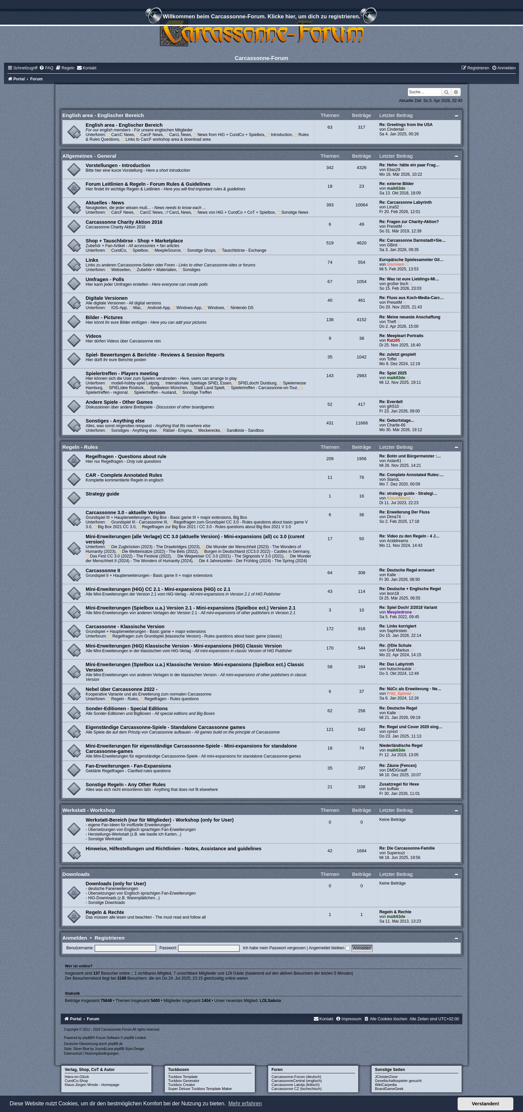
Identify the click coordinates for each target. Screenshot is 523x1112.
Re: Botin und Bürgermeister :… (410, 456)
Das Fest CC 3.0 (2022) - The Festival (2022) (128, 556)
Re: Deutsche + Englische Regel (410, 589)
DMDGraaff (397, 770)
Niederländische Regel (401, 745)
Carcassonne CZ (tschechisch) (297, 1089)
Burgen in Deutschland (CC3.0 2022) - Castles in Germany (254, 551)
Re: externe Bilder (396, 183)
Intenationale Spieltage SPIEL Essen (196, 383)
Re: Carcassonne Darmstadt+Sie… (412, 240)
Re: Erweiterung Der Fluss (404, 512)
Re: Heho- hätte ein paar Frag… (409, 165)
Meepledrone (399, 612)
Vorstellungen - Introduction (118, 165)
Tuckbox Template (183, 1077)
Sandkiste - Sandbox (243, 430)
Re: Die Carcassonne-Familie (407, 848)
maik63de (396, 188)
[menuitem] (46, 68)
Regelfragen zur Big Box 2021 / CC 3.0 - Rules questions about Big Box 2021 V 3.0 (214, 526)
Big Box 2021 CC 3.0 (114, 526)
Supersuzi (396, 853)
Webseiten (118, 269)
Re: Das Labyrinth (396, 664)
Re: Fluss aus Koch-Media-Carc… (411, 297)
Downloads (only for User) (116, 883)
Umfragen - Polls (105, 279)
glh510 (393, 406)
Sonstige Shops (199, 250)
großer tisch (397, 283)
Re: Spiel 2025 (393, 373)
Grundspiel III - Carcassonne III (137, 522)
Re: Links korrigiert (397, 626)
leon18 (393, 593)
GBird (392, 245)
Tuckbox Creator (181, 1085)
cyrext (392, 731)
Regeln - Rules (80, 447)
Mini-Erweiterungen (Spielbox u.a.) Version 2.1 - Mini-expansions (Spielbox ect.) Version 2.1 (191, 608)
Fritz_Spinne (399, 693)
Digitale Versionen (107, 298)
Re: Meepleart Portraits (401, 335)
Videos (93, 336)
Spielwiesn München (166, 387)
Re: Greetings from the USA (406, 124)
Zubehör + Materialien (154, 269)
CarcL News (178, 134)
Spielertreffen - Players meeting (122, 373)
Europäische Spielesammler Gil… (411, 259)
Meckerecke (207, 430)
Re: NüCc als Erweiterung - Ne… (410, 689)
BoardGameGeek (389, 1089)
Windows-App (186, 307)
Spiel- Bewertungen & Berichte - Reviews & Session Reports (155, 354)
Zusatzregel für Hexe (399, 784)
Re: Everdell (391, 401)
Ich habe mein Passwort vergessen (274, 948)
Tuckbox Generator (183, 1081)
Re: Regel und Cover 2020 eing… (411, 727)
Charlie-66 (396, 425)
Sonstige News (293, 212)
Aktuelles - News (105, 202)
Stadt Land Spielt (206, 387)
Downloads (76, 874)
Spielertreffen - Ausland (153, 392)
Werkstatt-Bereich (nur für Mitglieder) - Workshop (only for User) (160, 820)
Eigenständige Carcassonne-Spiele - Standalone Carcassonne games (165, 727)
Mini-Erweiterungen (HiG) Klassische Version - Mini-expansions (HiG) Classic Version (184, 646)
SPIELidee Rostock (123, 387)
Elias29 (393, 169)
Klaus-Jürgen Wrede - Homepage (92, 1085)
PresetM (394, 226)
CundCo (116, 250)
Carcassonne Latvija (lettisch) (296, 1085)
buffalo (393, 789)
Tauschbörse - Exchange (242, 250)
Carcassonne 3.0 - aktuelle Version (125, 512)
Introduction (279, 134)
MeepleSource (165, 250)
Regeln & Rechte (105, 912)
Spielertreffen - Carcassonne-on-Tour (261, 387)
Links (92, 260)
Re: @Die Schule (395, 645)
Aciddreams (397, 540)
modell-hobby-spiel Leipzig (133, 383)
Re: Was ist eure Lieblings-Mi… (409, 279)
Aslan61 (394, 460)
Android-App (156, 307)
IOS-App (117, 307)
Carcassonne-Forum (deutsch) (296, 1077)
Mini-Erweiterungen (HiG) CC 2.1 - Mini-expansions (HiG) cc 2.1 (158, 589)
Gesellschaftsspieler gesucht (398, 1081)
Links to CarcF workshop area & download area (166, 139)
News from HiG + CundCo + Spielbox (228, 134)
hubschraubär (399, 669)
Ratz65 (393, 340)
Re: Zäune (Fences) (398, 765)
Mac (135, 307)
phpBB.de (115, 1044)
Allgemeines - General (89, 156)
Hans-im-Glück (77, 1077)
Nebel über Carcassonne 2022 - (121, 689)
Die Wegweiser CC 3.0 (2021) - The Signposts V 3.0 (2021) (228, 556)
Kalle (391, 575)
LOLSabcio (270, 1000)
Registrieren (110, 938)
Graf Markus (398, 650)
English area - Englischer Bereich (103, 115)
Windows (213, 307)
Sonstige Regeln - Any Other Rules (126, 784)
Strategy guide (102, 493)
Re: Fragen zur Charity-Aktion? (409, 221)
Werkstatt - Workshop (88, 810)
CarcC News (120, 134)
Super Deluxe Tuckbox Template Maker (200, 1089)
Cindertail (395, 129)
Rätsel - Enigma (175, 430)
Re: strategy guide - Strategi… (408, 493)
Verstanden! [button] (485, 1103)
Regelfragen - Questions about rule (126, 456)
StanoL (393, 479)
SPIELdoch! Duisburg (254, 383)
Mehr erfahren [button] (245, 1103)
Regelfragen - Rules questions (169, 699)
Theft (391, 321)
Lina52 (393, 207)
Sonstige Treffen (195, 392)
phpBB (87, 1038)
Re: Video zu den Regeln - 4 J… (409, 536)
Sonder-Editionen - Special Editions (127, 708)
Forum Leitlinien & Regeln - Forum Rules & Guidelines (148, 184)
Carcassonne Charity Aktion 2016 (124, 222)
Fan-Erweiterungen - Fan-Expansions (128, 766)
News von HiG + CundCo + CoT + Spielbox (234, 212)
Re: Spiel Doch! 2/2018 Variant (408, 607)
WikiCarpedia (386, 1085)
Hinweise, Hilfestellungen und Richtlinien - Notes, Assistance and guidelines (174, 848)
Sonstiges (189, 269)
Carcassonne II (103, 570)
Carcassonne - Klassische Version (125, 626)
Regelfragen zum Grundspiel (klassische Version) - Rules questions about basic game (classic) (195, 636)
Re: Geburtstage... (396, 420)
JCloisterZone (386, 1077)
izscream (395, 264)
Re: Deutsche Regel (398, 708)
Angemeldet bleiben (329, 948)
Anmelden (74, 938)
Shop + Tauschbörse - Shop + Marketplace (134, 240)
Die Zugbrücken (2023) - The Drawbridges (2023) (153, 546)
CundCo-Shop (76, 1081)
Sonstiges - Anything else (115, 420)
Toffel (392, 359)
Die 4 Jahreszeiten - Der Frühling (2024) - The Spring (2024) (251, 561)
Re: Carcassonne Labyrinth (405, 202)
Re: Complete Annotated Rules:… (411, 474)
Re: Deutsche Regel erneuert (406, 570)
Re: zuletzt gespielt (397, 354)
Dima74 (394, 516)
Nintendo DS (239, 307)
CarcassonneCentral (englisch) (297, 1081)
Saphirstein (397, 631)
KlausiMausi (399, 498)
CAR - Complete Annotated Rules (124, 475)
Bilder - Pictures (104, 317)
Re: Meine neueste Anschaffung (409, 317)
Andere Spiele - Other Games (119, 402)
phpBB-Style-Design (129, 1049)
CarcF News (149, 134)
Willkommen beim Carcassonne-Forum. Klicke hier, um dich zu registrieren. (261, 17)
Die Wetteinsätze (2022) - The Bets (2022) (158, 551)
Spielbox (138, 250)
